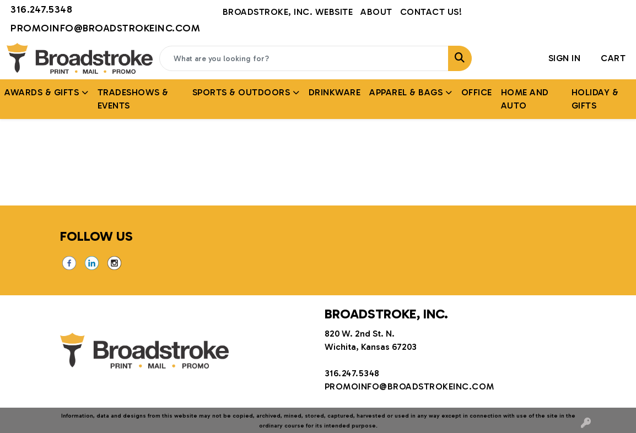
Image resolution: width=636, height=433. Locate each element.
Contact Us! (431, 12)
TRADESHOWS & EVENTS (133, 99)
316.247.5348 (41, 9)
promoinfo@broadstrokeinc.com (105, 28)
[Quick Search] (304, 58)
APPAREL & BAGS (406, 92)
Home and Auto (525, 99)
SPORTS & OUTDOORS (241, 92)
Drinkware (335, 92)
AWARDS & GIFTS (41, 92)
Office (476, 92)
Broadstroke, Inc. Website (288, 12)
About (376, 12)
